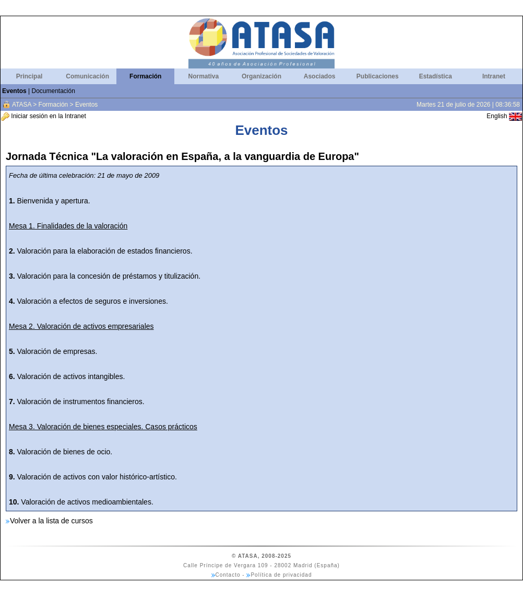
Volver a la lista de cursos (51, 521)
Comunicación (87, 76)
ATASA (21, 104)
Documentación (53, 91)
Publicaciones (377, 76)
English (504, 116)
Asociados (320, 76)
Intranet (493, 76)
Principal (29, 76)
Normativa (203, 76)
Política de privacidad (281, 575)
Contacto (228, 575)
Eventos (14, 91)
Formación (145, 76)
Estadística (435, 76)
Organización (261, 76)
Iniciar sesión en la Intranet (43, 116)
